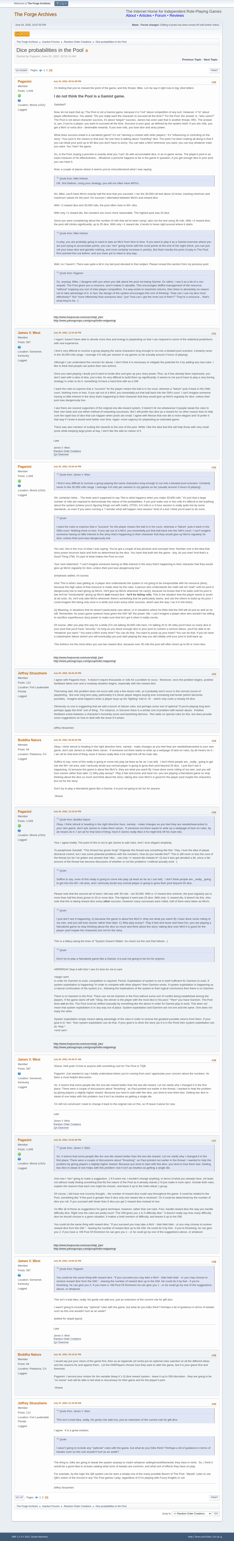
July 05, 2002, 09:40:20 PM (67, 740)
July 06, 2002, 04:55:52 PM (67, 1261)
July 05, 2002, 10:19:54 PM (67, 811)
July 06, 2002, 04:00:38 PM (67, 1140)
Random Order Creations (67, 451)
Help (190, 1536)
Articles (145, 15)
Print (214, 70)
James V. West (29, 333)
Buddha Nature (29, 740)
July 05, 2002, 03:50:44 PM (67, 466)
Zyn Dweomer (61, 454)
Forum (160, 15)
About (131, 15)
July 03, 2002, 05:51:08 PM (67, 81)
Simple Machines (39, 1536)
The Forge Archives (35, 14)
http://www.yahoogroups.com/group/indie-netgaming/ (85, 320)
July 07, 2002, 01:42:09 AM (67, 1403)
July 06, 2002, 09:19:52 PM (67, 1354)
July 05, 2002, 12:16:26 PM (67, 332)
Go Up (19, 1497)
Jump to (166, 1513)
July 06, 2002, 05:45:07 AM (67, 1059)
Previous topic (192, 59)
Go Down (21, 70)
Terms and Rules (203, 1536)
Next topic (211, 59)
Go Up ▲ (217, 1536)
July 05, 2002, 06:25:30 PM (67, 673)
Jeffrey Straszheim (32, 673)
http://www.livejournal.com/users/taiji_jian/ (78, 317)
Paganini (24, 81)
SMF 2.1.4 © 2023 (21, 1536)
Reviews (177, 15)
